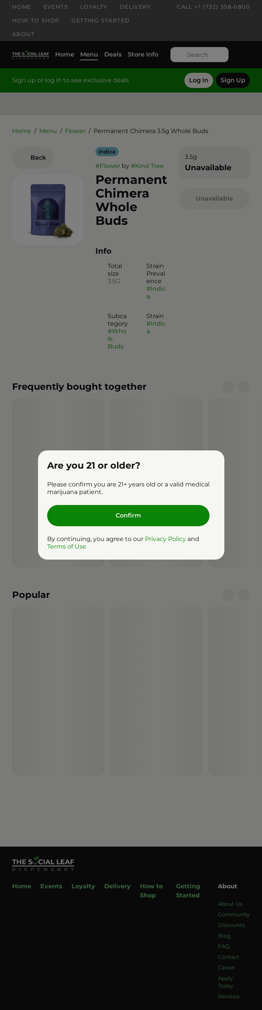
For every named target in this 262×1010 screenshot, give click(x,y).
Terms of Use (66, 546)
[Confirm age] (128, 515)
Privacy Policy (165, 539)
